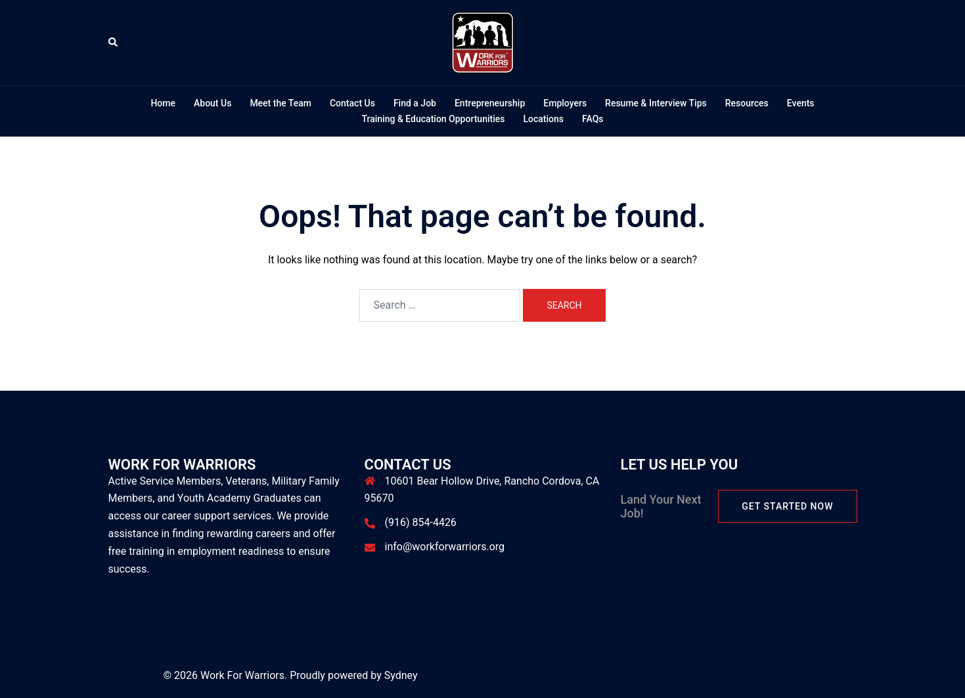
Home (162, 103)
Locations (543, 119)
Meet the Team (280, 103)
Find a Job (414, 103)
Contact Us (352, 103)
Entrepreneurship (490, 103)
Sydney (401, 675)
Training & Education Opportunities (433, 119)
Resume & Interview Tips (656, 103)
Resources (747, 103)
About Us (212, 103)
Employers (565, 103)
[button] (113, 42)
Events (801, 103)
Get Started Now (787, 506)
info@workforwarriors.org (445, 546)
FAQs (593, 119)
